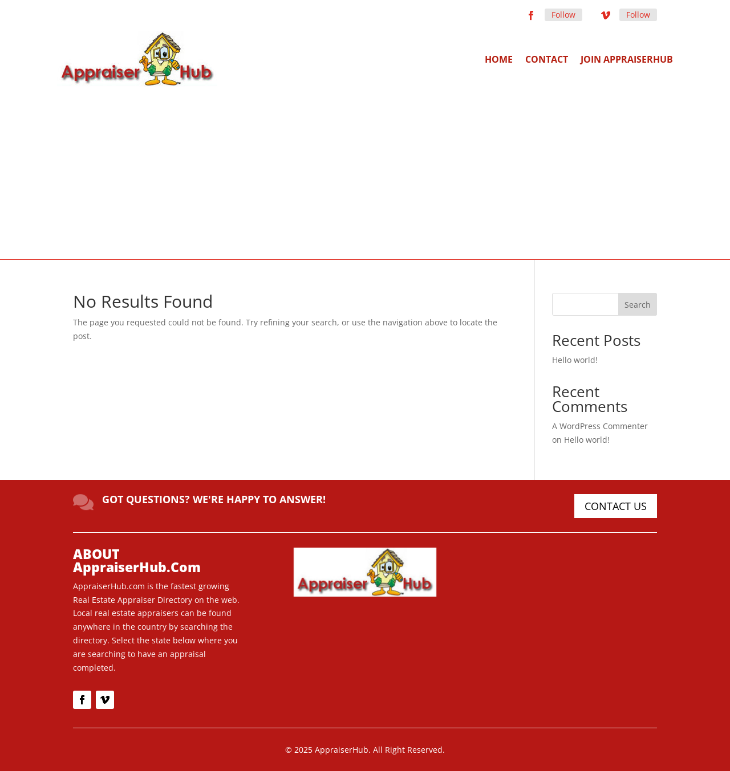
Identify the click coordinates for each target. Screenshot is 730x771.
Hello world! (575, 359)
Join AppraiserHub (627, 59)
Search (637, 304)
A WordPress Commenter (600, 426)
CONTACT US (616, 506)
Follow (563, 14)
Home (499, 59)
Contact (546, 59)
